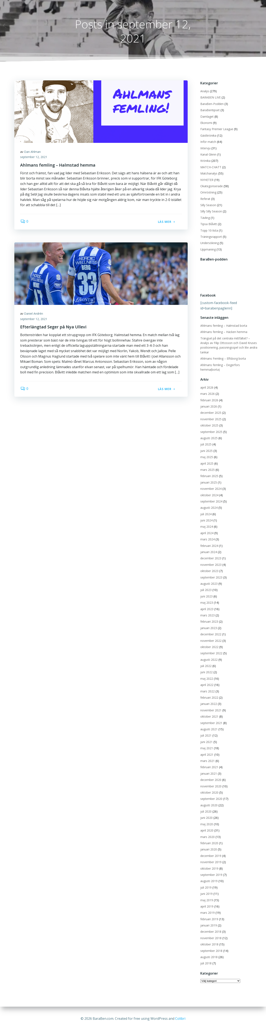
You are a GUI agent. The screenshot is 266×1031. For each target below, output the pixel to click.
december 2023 (210, 558)
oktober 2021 (209, 717)
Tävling (205, 218)
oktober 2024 (209, 495)
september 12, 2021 (34, 158)
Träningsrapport (211, 237)
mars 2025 (207, 470)
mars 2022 (207, 691)
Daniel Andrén (34, 314)
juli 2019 (205, 887)
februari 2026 (209, 400)
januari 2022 (208, 704)
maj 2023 (206, 603)
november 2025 (210, 419)
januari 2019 (208, 926)
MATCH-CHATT (210, 167)
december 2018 (210, 932)
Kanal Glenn (208, 155)
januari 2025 (208, 482)
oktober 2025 (209, 426)
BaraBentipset (209, 110)
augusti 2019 (208, 881)
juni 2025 (206, 451)
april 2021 (206, 755)
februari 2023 (209, 622)
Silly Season (208, 205)
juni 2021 (206, 742)
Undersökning (209, 243)
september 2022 (211, 653)
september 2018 (211, 951)
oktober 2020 (209, 792)
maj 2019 (206, 900)
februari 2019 (209, 919)
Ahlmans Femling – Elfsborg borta (223, 359)
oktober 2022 (209, 647)
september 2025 (211, 432)
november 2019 (210, 862)
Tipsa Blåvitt (208, 224)
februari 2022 (209, 698)
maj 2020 (206, 824)
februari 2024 (209, 546)
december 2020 (210, 780)
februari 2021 (209, 767)
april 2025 (206, 463)
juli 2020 (205, 812)
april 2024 (206, 533)
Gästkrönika (208, 135)
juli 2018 (205, 963)
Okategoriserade (211, 186)
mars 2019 (207, 913)
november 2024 (210, 489)
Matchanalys (208, 174)
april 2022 (206, 685)
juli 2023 (205, 590)
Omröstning (208, 192)
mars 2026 (207, 394)
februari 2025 (209, 476)
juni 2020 (206, 818)
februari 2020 (209, 843)
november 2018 (210, 938)
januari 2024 (208, 552)
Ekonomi (206, 123)
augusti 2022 (208, 660)
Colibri (180, 1018)
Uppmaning (208, 249)
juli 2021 (205, 736)
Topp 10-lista (209, 230)
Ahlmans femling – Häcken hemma (223, 332)
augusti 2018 (208, 957)
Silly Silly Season (211, 211)
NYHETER (206, 180)
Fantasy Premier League (216, 129)
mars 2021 (207, 761)
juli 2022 (205, 666)
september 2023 (211, 577)
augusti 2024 (208, 508)
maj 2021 (206, 748)
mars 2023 (207, 615)
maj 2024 (206, 527)
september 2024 (211, 502)
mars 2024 (207, 539)
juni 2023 (206, 596)
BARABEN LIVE (210, 98)
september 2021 (211, 723)
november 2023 (210, 565)
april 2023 (206, 609)
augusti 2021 (208, 729)
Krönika (205, 161)
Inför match (208, 142)
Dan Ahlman (33, 152)
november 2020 (210, 786)
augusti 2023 (208, 584)
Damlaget (206, 116)
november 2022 (210, 641)
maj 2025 (206, 457)
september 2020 (211, 799)
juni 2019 (206, 894)
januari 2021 (208, 773)
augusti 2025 (208, 438)
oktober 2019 (209, 868)
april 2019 (206, 907)
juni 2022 (206, 672)
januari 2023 (208, 628)
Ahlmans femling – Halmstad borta (223, 326)
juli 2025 (205, 444)
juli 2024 (205, 514)
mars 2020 (207, 837)
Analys (204, 91)
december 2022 (210, 634)
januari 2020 (208, 849)
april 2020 (206, 831)
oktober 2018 (209, 944)
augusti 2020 (208, 805)
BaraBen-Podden (211, 104)
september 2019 (211, 875)
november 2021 (210, 710)
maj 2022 (206, 679)
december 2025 (210, 413)
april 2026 (206, 387)
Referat (205, 199)
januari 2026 (208, 407)
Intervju (205, 148)
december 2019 (210, 856)
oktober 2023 (209, 571)
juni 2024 (206, 520)
